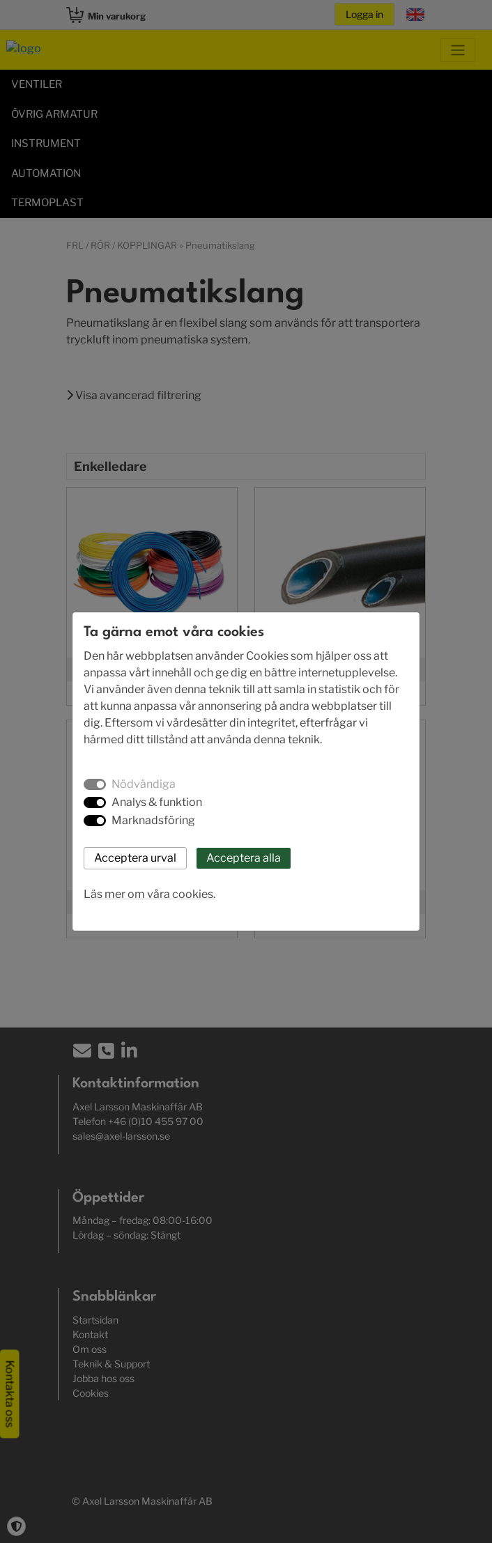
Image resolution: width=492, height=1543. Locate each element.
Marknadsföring (153, 820)
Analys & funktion (157, 802)
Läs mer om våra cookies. (149, 894)
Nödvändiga (144, 784)
